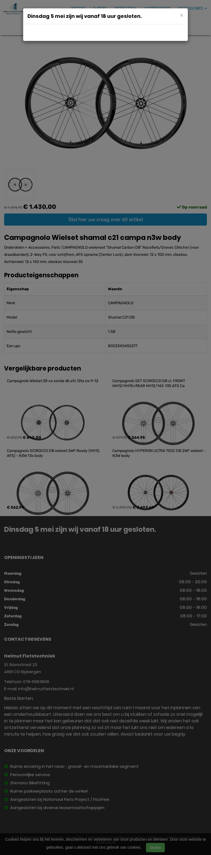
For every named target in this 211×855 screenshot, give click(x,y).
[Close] (182, 15)
